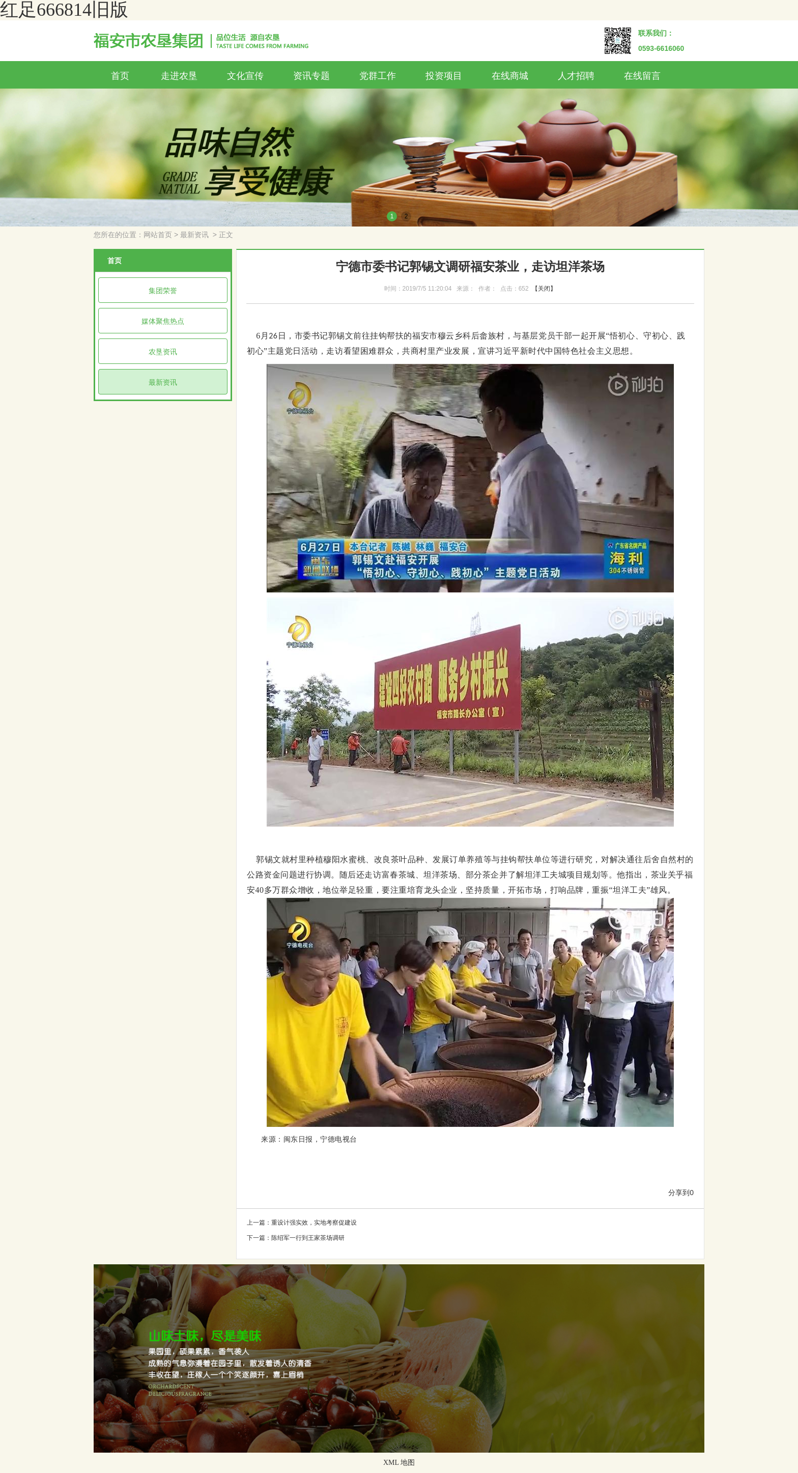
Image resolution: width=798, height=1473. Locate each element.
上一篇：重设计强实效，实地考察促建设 (302, 1222)
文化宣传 (245, 76)
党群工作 (377, 76)
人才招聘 (576, 76)
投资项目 (443, 76)
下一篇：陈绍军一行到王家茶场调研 (296, 1237)
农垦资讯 (163, 352)
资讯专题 (311, 76)
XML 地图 (399, 1462)
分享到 (679, 1193)
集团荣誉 (163, 291)
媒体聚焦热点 (162, 321)
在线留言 (642, 76)
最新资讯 (194, 235)
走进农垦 (179, 76)
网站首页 (158, 235)
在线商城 (510, 76)
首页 (120, 76)
